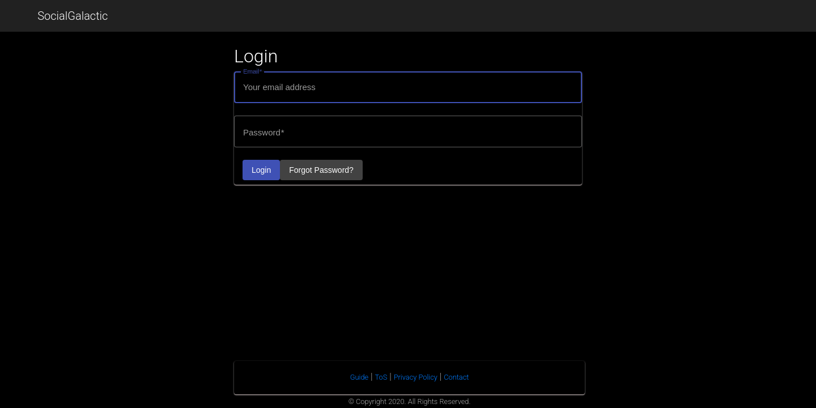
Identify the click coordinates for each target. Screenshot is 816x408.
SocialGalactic (72, 16)
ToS (381, 377)
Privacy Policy (415, 377)
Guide (359, 377)
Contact (456, 377)
